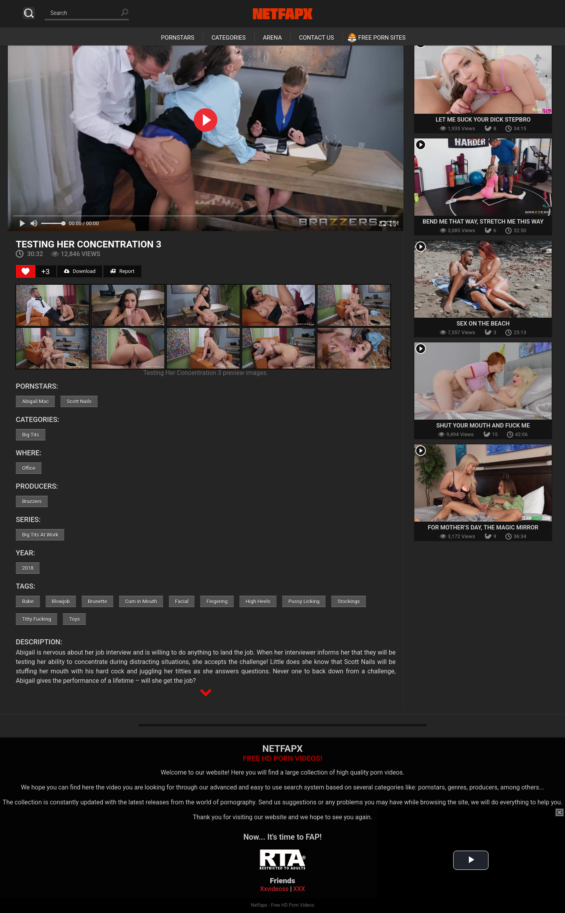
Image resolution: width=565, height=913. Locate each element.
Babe (27, 601)
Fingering (217, 601)
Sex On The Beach (483, 323)
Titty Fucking (36, 619)
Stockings (348, 601)
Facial (181, 601)
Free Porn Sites (382, 37)
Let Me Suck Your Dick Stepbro (483, 119)
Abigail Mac (35, 401)
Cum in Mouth (141, 601)
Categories (228, 37)
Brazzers (32, 501)
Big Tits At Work (40, 535)
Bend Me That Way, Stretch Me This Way (483, 221)
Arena (272, 37)
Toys (74, 619)
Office (28, 468)
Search (29, 13)
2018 (27, 568)
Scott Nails (79, 401)
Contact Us (316, 37)
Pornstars (177, 37)
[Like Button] (25, 271)
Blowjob (61, 601)
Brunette (97, 601)
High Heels (258, 601)
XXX (299, 889)
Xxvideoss (274, 889)
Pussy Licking (303, 601)
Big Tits (30, 435)
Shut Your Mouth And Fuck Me (483, 425)
